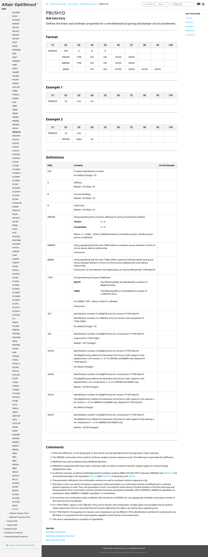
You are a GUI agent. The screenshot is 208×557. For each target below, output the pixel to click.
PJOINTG (16, 274)
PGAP (14, 255)
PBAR (14, 106)
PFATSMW (16, 240)
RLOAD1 (15, 494)
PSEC (14, 352)
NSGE (14, 42)
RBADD (15, 449)
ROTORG (16, 502)
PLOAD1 (15, 281)
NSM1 (14, 57)
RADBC (15, 427)
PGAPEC (15, 259)
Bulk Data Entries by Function (60, 535)
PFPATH (15, 247)
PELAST (15, 221)
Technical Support (139, 552)
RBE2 (14, 460)
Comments (190, 35)
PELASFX (16, 218)
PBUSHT (15, 139)
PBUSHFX (16, 136)
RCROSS (15, 475)
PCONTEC (16, 188)
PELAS (15, 214)
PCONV (15, 199)
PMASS (15, 322)
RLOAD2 (15, 498)
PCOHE (15, 162)
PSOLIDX (16, 374)
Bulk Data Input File (55, 540)
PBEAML (15, 121)
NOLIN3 (15, 35)
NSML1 (15, 68)
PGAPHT (15, 262)
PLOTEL (15, 303)
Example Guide (10, 528)
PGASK (15, 266)
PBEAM (15, 117)
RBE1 (14, 457)
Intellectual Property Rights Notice (115, 552)
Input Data (73, 4)
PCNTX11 (16, 150)
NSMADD (16, 61)
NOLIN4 (15, 38)
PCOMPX (16, 180)
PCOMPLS (16, 173)
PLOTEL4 (16, 311)
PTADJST (15, 389)
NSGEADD (16, 50)
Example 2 (190, 26)
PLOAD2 (15, 285)
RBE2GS (15, 464)
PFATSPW (16, 244)
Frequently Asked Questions (16, 536)
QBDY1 (15, 412)
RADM (15, 430)
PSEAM (15, 348)
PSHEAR (15, 356)
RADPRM (16, 434)
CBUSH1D (168, 472)
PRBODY (16, 330)
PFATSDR (16, 236)
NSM (14, 53)
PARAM (15, 98)
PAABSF (15, 72)
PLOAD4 (15, 289)
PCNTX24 (16, 158)
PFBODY (15, 251)
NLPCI (15, 16)
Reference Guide (58, 4)
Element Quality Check (19, 513)
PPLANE (15, 326)
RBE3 (14, 468)
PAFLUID (16, 87)
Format (189, 18)
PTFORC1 (16, 397)
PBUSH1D (16, 132)
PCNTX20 (16, 154)
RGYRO (15, 487)
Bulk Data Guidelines (56, 531)
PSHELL (15, 360)
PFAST (15, 229)
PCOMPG (16, 169)
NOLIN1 (15, 27)
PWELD (15, 408)
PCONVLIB (16, 203)
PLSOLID (16, 315)
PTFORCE (16, 393)
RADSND (16, 438)
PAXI (14, 102)
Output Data (12, 521)
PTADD (15, 382)
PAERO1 (15, 83)
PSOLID (15, 371)
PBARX (15, 113)
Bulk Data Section (89, 4)
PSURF (15, 378)
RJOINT (15, 490)
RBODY (15, 472)
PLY (13, 318)
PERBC (15, 225)
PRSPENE (16, 345)
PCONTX (15, 195)
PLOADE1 (16, 292)
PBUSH (15, 128)
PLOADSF (16, 296)
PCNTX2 (15, 143)
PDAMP (15, 206)
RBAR (14, 453)
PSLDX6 (15, 367)
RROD (14, 505)
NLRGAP (15, 23)
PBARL (15, 109)
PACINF (15, 79)
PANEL (15, 91)
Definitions (190, 30)
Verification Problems (13, 532)
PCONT (15, 184)
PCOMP (15, 165)
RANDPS (15, 442)
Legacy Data (12, 525)
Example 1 (190, 22)
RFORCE (15, 483)
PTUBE (15, 401)
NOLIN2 (15, 31)
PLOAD (15, 277)
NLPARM (16, 12)
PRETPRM (16, 337)
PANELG (15, 94)
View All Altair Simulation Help (22, 545)
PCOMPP (16, 177)
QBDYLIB (16, 416)
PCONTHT (16, 191)
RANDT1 (15, 446)
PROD (14, 341)
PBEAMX (15, 124)
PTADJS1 (15, 386)
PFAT (14, 233)
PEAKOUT (16, 210)
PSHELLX (16, 363)
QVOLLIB (16, 423)
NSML (14, 64)
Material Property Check (20, 517)
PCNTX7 (15, 147)
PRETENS (16, 333)
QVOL (14, 419)
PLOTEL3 (16, 307)
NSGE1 (15, 46)
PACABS (15, 76)
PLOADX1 (16, 300)
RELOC (15, 479)
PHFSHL (15, 270)
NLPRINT (16, 20)
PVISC (14, 404)
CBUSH (131, 476)
